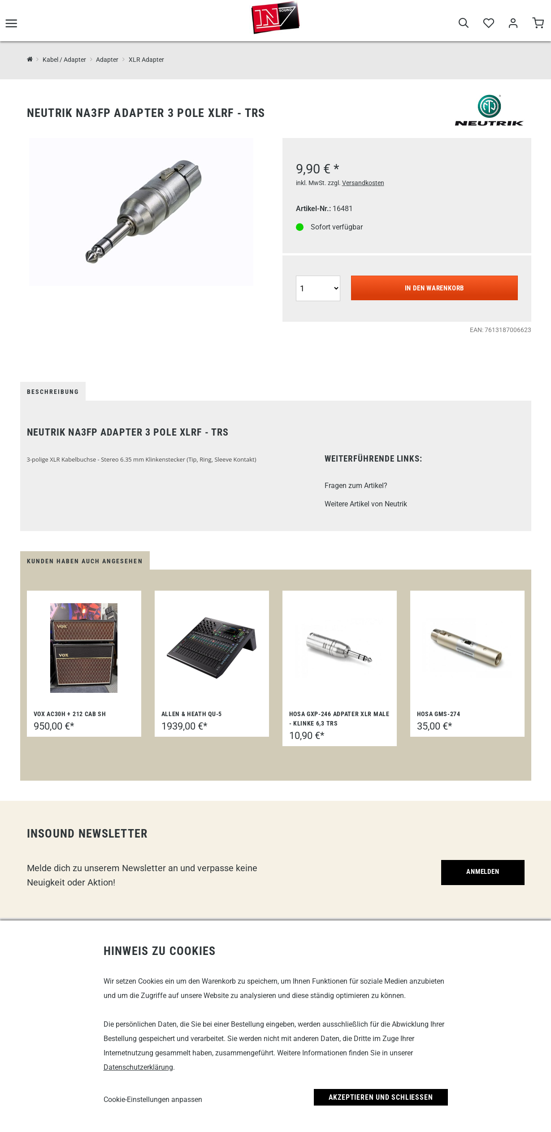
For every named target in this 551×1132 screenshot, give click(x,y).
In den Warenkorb (434, 288)
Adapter (107, 60)
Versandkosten (363, 182)
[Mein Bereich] (513, 27)
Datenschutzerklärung (138, 1067)
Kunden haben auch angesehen (85, 561)
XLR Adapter (146, 60)
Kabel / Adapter (64, 60)
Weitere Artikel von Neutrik (366, 504)
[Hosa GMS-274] (467, 648)
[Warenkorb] (537, 27)
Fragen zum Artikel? (356, 485)
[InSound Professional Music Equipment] (30, 60)
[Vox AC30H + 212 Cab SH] (83, 648)
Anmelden (481, 872)
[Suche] (463, 27)
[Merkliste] (488, 27)
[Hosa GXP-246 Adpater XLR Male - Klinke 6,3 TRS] (339, 648)
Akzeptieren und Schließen (381, 1097)
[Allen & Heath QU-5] (211, 648)
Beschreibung (53, 391)
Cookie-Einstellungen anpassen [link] (153, 1099)
